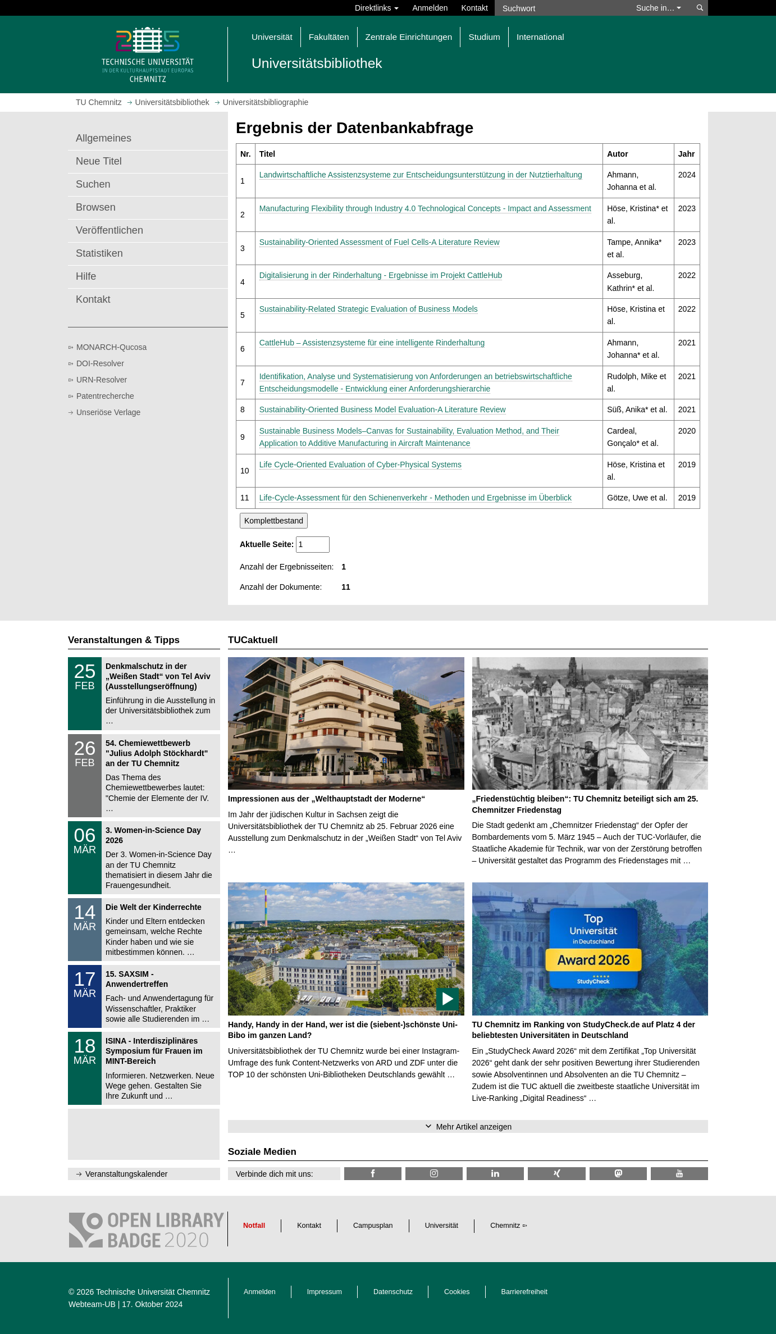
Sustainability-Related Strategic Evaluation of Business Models (368, 308)
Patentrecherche (105, 395)
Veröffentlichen (109, 230)
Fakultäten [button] (329, 37)
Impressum (324, 1292)
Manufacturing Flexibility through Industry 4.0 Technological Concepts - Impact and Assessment (425, 208)
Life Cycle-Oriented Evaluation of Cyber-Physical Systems (360, 464)
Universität (442, 1226)
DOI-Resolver (100, 363)
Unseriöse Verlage (108, 412)
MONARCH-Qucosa (111, 347)
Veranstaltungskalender (126, 1173)
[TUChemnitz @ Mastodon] (618, 1173)
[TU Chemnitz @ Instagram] (434, 1173)
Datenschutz (393, 1292)
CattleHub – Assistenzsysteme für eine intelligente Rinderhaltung (372, 342)
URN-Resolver (101, 379)
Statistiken (99, 253)
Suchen (93, 184)
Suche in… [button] (658, 7)
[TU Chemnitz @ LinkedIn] (495, 1173)
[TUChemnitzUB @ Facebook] (372, 1173)
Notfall (254, 1226)
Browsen (96, 207)
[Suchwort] (560, 8)
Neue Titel (99, 161)
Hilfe (86, 276)
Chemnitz (505, 1226)
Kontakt (475, 7)
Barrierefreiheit (524, 1292)
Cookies (457, 1292)
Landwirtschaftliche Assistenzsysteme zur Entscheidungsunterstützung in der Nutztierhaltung (420, 174)
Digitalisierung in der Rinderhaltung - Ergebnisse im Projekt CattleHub (381, 275)
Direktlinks (377, 7)
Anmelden (430, 7)
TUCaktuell (253, 640)
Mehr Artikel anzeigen (474, 1126)
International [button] (540, 37)
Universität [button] (272, 37)
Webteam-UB (92, 1304)
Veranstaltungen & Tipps (124, 640)
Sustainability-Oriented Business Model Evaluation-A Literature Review (382, 409)
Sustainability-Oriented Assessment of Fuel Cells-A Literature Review (379, 242)
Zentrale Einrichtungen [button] (409, 37)
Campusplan (373, 1226)
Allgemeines (103, 138)
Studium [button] (484, 37)
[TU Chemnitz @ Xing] (556, 1173)
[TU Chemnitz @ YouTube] (679, 1173)
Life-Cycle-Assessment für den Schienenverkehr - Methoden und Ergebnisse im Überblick (415, 497)
